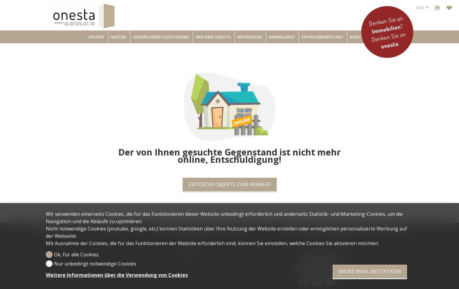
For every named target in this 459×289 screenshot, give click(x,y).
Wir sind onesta (213, 37)
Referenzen (250, 37)
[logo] (84, 15)
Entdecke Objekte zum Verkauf (230, 184)
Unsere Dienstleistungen (161, 37)
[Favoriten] (449, 8)
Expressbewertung (322, 37)
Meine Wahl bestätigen (370, 271)
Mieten (118, 37)
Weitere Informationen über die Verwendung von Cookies (117, 275)
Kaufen (96, 37)
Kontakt (359, 37)
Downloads (282, 37)
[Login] (437, 8)
